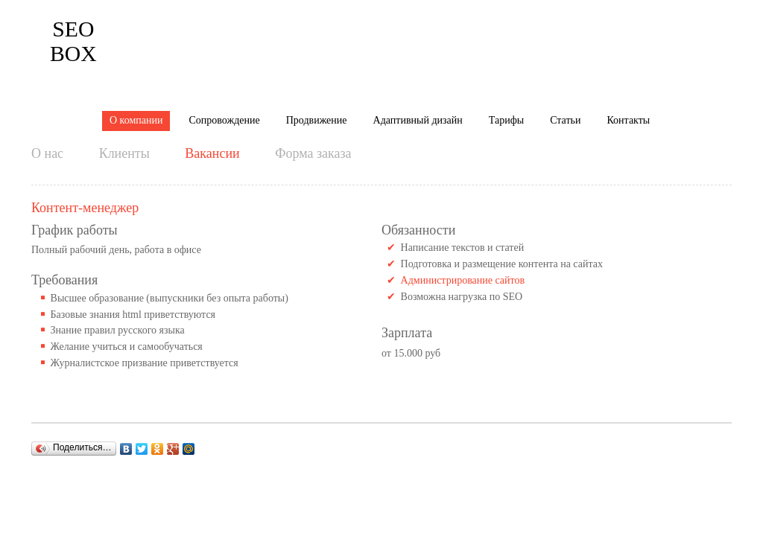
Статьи (565, 31)
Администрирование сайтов (463, 216)
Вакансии (212, 89)
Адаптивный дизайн (418, 31)
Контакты (628, 31)
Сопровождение (224, 31)
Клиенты (124, 89)
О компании (136, 31)
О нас (47, 89)
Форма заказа (313, 89)
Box (53, 32)
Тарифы (506, 31)
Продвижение (316, 31)
